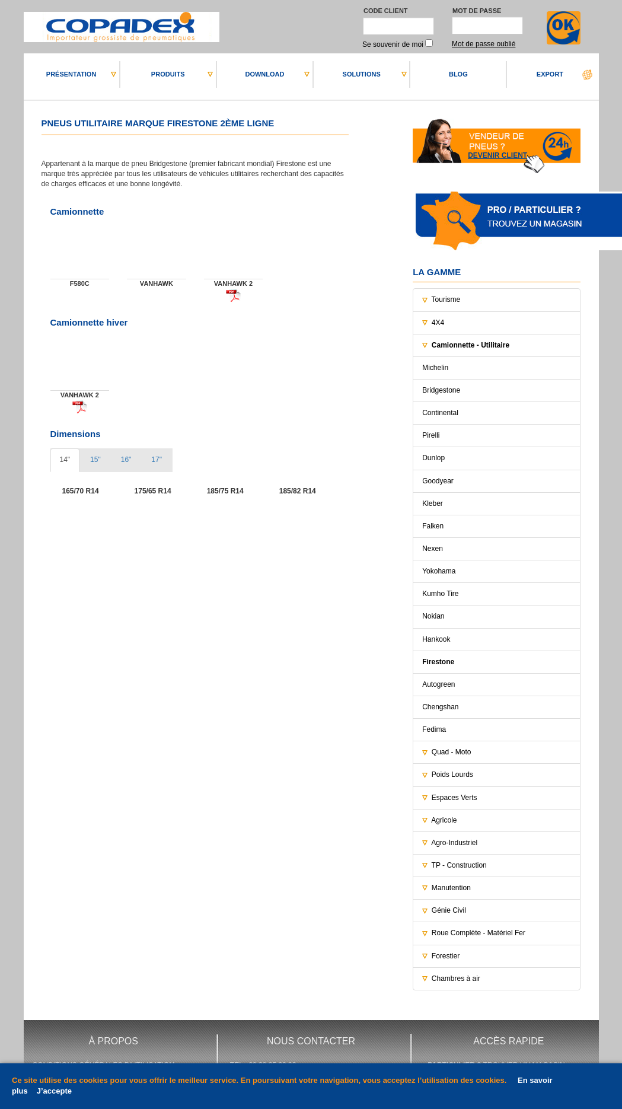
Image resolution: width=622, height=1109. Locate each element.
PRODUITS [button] (168, 74)
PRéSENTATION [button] (71, 74)
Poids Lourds (452, 774)
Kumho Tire (440, 593)
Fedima (434, 729)
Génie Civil (449, 910)
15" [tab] (95, 459)
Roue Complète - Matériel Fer (478, 933)
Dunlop (433, 458)
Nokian (433, 616)
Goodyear (438, 481)
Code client (385, 10)
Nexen (432, 548)
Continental (440, 413)
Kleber (432, 503)
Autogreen (438, 684)
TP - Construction (459, 865)
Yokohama (438, 571)
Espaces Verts (454, 797)
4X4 (438, 322)
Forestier (446, 956)
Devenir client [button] (497, 155)
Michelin (435, 368)
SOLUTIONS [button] (362, 74)
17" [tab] (156, 459)
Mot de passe (476, 10)
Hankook (436, 639)
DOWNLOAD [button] (264, 74)
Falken (433, 526)
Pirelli (430, 435)
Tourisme (446, 299)
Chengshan (440, 707)
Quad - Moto (451, 752)
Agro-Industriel (454, 843)
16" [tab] (126, 459)
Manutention (451, 888)
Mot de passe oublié (483, 44)
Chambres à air (456, 978)
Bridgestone (441, 390)
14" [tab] (65, 459)
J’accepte (54, 1090)
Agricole (444, 820)
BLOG (458, 74)
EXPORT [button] (550, 74)
